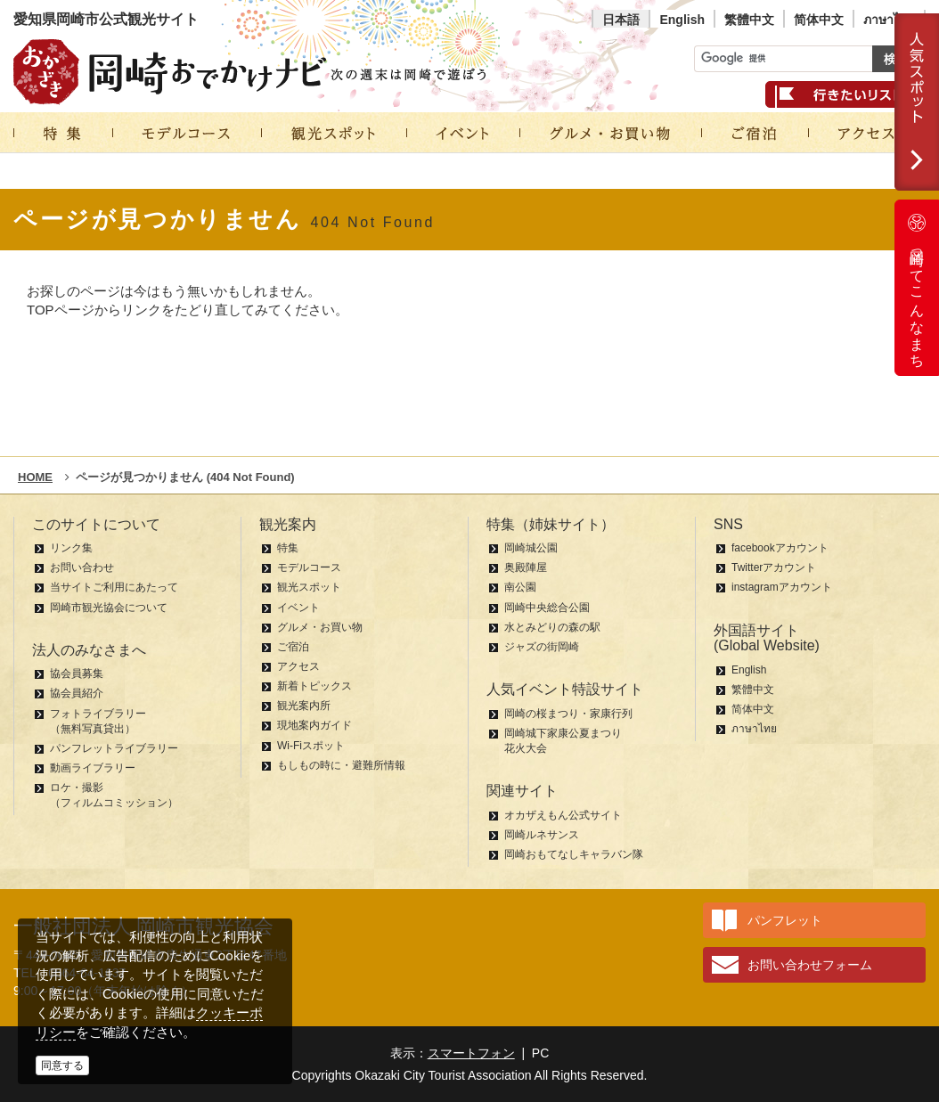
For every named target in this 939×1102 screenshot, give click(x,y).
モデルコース (309, 567)
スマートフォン (471, 1053)
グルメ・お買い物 (320, 627)
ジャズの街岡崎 (541, 647)
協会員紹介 (76, 693)
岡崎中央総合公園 (547, 607)
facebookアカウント (780, 548)
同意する (62, 1065)
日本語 (621, 19)
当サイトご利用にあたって (114, 587)
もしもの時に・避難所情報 (341, 765)
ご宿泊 (293, 647)
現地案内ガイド (314, 725)
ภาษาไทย (889, 19)
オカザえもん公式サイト (563, 815)
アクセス (298, 666)
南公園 (520, 587)
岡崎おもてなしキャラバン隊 (573, 854)
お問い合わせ (82, 567)
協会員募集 (76, 673)
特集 (287, 548)
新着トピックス (314, 686)
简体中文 (819, 19)
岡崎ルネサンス (541, 835)
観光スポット (309, 587)
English (682, 19)
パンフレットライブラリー (114, 748)
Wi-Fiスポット (311, 745)
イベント (298, 607)
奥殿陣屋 (525, 567)
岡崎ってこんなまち (917, 288)
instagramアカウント (781, 587)
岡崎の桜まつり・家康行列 (568, 713)
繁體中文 (749, 19)
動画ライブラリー (92, 768)
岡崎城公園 (531, 548)
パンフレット (784, 920)
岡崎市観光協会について (108, 607)
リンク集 (71, 548)
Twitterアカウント (773, 567)
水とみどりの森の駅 (552, 627)
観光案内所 (304, 705)
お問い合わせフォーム (809, 965)
